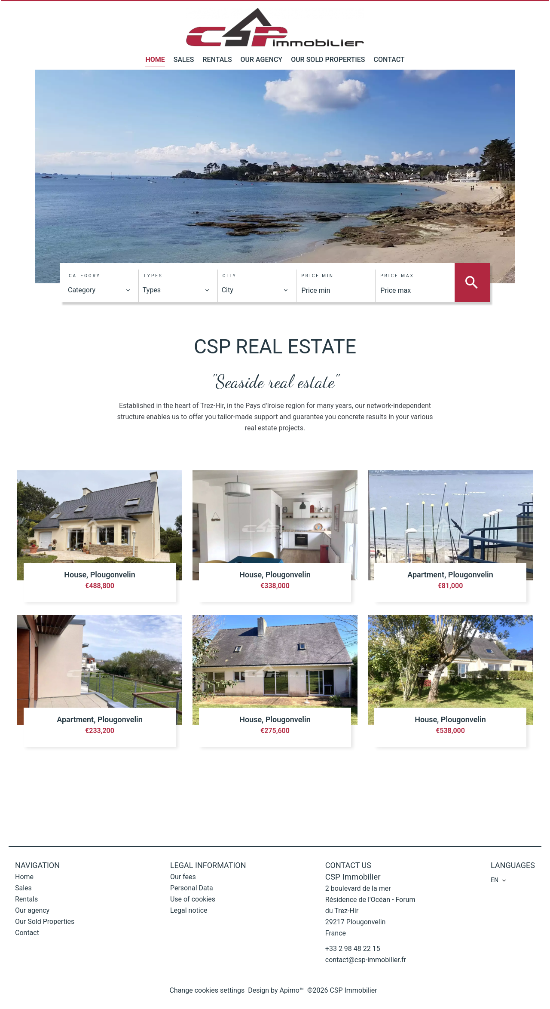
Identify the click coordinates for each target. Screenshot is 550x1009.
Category (85, 275)
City (230, 275)
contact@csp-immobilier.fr (365, 960)
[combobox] (99, 290)
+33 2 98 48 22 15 (352, 949)
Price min (317, 275)
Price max (397, 275)
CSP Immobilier (353, 877)
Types (153, 275)
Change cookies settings (206, 990)
